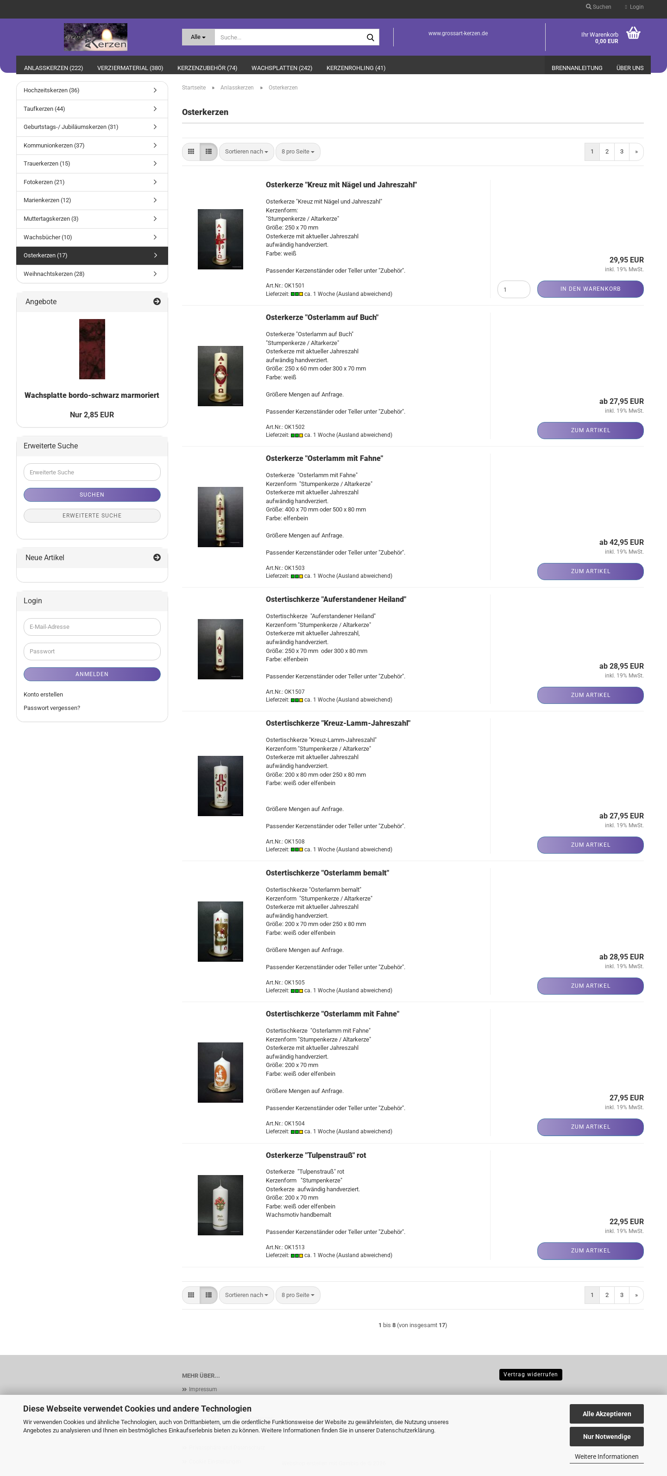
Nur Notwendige (607, 1436)
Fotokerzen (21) (44, 182)
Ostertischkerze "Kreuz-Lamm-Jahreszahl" (338, 723)
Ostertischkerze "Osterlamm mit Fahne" (332, 1014)
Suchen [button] (598, 7)
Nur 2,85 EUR (92, 414)
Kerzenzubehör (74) (207, 67)
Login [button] (634, 7)
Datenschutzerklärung (405, 1430)
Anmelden (92, 674)
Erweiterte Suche (92, 515)
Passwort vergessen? (52, 707)
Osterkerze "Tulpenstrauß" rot (316, 1155)
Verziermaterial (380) (130, 67)
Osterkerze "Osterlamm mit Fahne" (324, 458)
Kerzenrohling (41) (356, 67)
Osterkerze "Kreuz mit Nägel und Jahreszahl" (341, 184)
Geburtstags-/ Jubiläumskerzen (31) (71, 126)
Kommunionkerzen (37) (54, 145)
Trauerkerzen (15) (47, 163)
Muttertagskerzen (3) (51, 218)
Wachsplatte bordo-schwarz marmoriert (92, 395)
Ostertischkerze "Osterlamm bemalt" (327, 873)
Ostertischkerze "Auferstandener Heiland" (336, 599)
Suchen (92, 495)
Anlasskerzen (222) (53, 67)
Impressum (203, 1389)
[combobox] (246, 152)
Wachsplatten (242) (282, 67)
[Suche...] (198, 37)
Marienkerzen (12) (47, 200)
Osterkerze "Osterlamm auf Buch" (322, 317)
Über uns (630, 67)
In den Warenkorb (590, 289)
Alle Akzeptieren (607, 1414)
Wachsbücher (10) (48, 237)
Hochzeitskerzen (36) (52, 90)
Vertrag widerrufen (530, 1374)
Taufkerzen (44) (44, 108)
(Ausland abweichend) (364, 294)
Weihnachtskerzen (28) (54, 273)
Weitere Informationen (607, 1456)
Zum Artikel (590, 430)
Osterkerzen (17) (46, 255)
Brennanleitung (577, 67)
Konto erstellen (43, 694)
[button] (191, 152)
